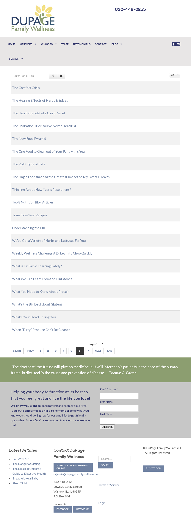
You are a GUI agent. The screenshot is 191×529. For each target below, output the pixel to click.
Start (18, 347)
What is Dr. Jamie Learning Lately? (40, 262)
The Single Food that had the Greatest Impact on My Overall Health (68, 173)
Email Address (109, 386)
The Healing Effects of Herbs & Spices (44, 97)
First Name (106, 398)
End (126, 347)
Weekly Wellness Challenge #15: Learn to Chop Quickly (59, 249)
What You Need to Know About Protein (45, 288)
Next (112, 347)
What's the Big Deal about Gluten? (41, 300)
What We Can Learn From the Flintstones (46, 275)
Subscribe (107, 423)
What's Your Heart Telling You (37, 313)
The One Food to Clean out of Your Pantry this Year (54, 148)
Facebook (63, 506)
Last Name (106, 410)
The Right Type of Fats (31, 160)
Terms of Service (109, 481)
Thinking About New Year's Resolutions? (46, 186)
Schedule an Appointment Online (72, 464)
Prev (33, 347)
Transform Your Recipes (32, 211)
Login (101, 499)
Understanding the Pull (31, 224)
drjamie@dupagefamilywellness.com (77, 471)
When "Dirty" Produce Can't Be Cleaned (46, 326)
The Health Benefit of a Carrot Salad (42, 109)
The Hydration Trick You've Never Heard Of (48, 122)
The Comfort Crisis (28, 84)
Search (105, 462)
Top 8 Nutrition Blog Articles (36, 199)
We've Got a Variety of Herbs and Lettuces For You (54, 237)
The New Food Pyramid (31, 135)
